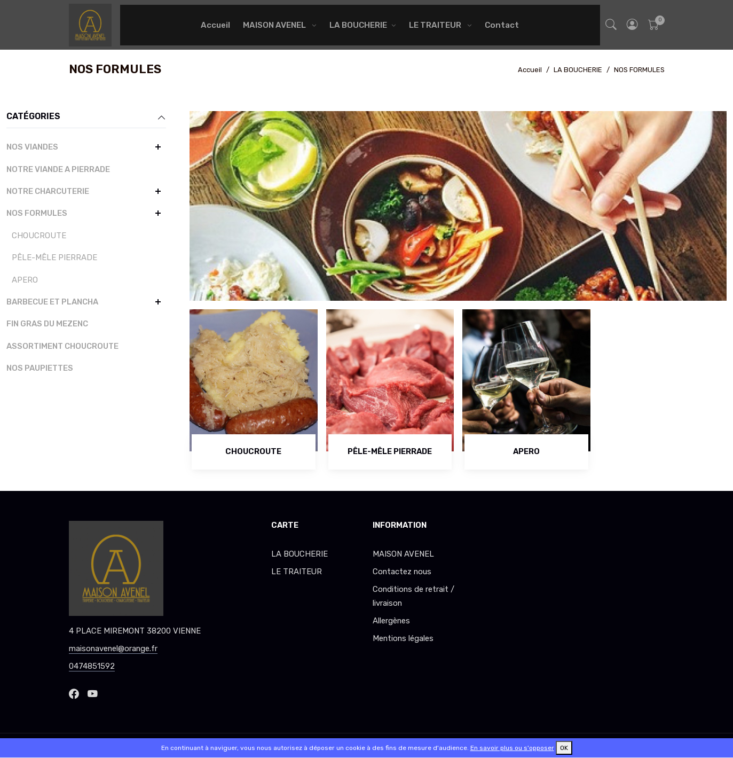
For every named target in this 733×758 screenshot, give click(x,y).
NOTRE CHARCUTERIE (47, 191)
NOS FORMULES (639, 70)
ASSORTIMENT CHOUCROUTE (62, 346)
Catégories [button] (86, 117)
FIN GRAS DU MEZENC (47, 324)
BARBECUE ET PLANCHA (52, 302)
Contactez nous (402, 571)
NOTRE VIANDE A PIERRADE (58, 169)
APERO (25, 280)
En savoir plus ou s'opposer (512, 748)
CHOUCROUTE (39, 235)
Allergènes (391, 621)
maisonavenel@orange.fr (113, 648)
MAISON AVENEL (275, 25)
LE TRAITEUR (436, 25)
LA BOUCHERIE (358, 25)
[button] (632, 25)
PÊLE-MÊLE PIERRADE (54, 257)
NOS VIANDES (32, 147)
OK (564, 748)
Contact (502, 25)
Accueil (215, 25)
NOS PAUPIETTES (39, 368)
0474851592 (92, 666)
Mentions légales (403, 638)
